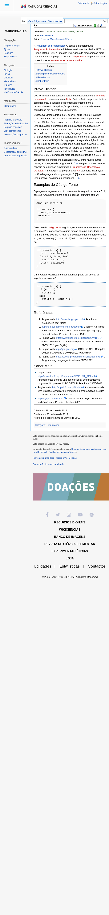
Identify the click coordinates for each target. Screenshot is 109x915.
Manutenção (10, 106)
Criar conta (83, 3)
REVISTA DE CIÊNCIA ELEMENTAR (69, 544)
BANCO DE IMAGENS (69, 537)
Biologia (8, 70)
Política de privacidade (43, 458)
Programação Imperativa (47, 49)
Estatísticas (73, 566)
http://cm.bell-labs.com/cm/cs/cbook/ (61, 326)
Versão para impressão (15, 155)
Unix (68, 99)
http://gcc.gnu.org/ (65, 349)
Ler (24, 21)
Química (8, 85)
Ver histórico (55, 21)
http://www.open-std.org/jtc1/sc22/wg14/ (77, 337)
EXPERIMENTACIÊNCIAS (70, 551)
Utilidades (46, 566)
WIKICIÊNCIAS (69, 529)
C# (78, 170)
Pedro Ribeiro (46, 35)
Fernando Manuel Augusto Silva (55, 39)
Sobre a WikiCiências (66, 458)
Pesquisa (8, 53)
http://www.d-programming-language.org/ (78, 356)
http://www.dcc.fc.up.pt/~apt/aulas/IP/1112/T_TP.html (66, 376)
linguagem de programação (51, 45)
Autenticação (100, 3)
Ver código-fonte (37, 21)
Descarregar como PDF (16, 152)
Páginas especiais (13, 127)
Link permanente (12, 131)
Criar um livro (10, 148)
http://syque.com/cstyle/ (50, 398)
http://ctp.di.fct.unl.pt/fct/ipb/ (67, 387)
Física (7, 74)
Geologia (8, 77)
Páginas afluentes (13, 119)
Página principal (12, 45)
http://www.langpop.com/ (69, 319)
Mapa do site (10, 56)
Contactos (97, 566)
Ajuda (7, 49)
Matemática (10, 81)
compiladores (79, 56)
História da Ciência (13, 92)
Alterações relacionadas (16, 123)
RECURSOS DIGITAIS (69, 522)
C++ (76, 163)
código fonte (54, 227)
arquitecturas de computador (66, 60)
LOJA (70, 558)
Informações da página (15, 134)
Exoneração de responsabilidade (48, 464)
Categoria (40, 425)
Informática (53, 425)
